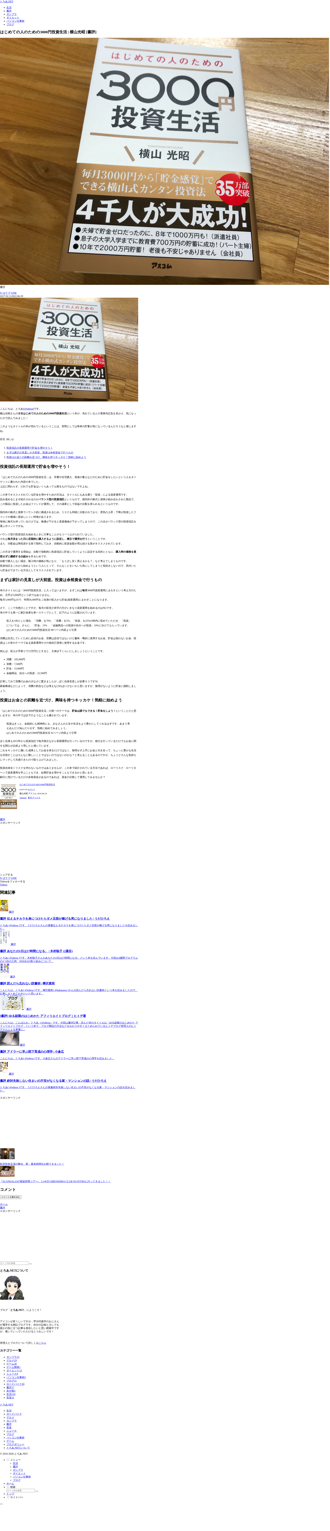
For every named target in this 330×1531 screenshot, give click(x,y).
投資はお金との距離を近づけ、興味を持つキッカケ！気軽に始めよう (46, 457)
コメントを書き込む (10, 1197)
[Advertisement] (60, 847)
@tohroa (28, 408)
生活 (9, 1410)
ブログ (10, 1434)
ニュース (11, 1431)
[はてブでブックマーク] (6, 293)
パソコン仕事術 (15, 1437)
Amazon (23, 797)
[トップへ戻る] (1, 1503)
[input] (14, 1263)
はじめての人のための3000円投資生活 (37, 784)
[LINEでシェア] (14, 293)
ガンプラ (11, 1420)
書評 (2, 819)
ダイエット (19, 1473)
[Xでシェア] (1, 293)
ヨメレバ (31, 789)
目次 (2, 439)
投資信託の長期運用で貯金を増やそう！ (29, 447)
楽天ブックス (34, 797)
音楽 (9, 1427)
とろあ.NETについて (18, 1447)
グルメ (10, 1417)
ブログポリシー (15, 1444)
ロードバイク (14, 1414)
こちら (42, 1343)
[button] (30, 1263)
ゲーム (10, 1441)
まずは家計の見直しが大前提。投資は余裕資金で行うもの (39, 452)
